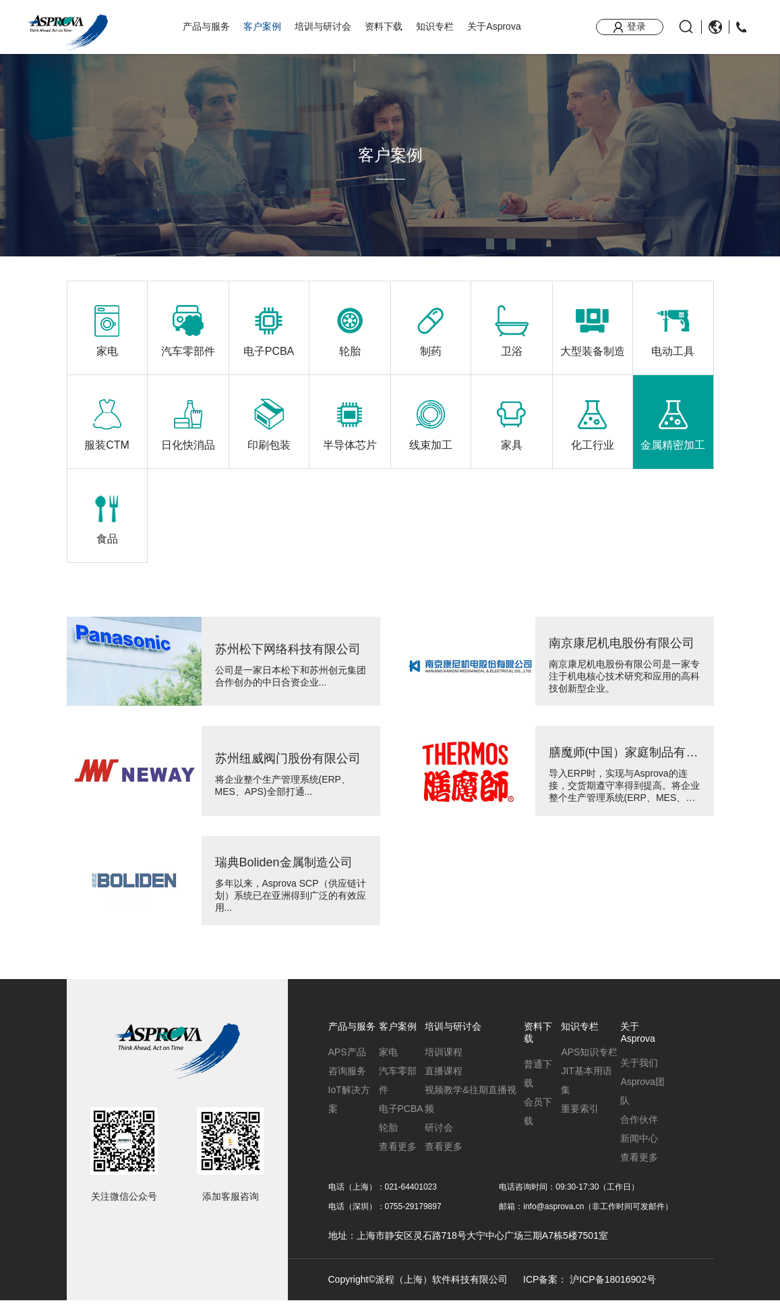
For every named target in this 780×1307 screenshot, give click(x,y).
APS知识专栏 (589, 1058)
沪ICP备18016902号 (613, 1285)
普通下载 (538, 1080)
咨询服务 (347, 1077)
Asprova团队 (642, 1098)
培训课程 (443, 1058)
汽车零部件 (398, 1087)
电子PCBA (401, 1115)
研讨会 (439, 1134)
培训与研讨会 (323, 26)
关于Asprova (493, 26)
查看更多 (398, 1153)
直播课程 (443, 1077)
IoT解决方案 (349, 1106)
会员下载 (538, 1118)
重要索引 (580, 1115)
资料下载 (383, 26)
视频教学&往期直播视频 (470, 1106)
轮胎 (388, 1134)
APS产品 (347, 1058)
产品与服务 (206, 26)
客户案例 (262, 26)
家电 (388, 1058)
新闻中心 (639, 1145)
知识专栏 (435, 26)
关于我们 (639, 1069)
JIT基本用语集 (586, 1087)
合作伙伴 (639, 1126)
